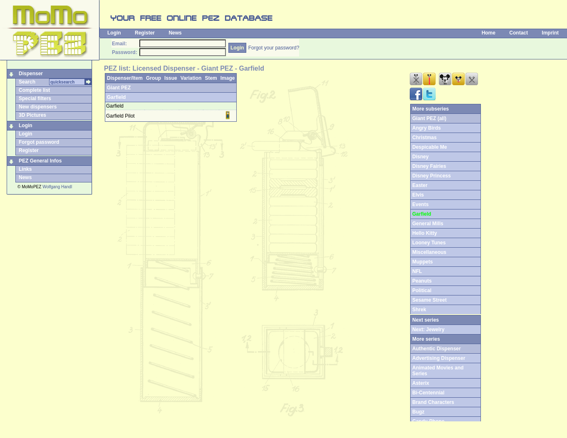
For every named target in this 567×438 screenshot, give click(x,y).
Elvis (418, 195)
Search (27, 82)
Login (114, 33)
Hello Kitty (424, 233)
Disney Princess (431, 176)
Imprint (550, 33)
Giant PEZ (119, 88)
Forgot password (39, 142)
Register (145, 33)
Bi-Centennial (428, 393)
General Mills (427, 223)
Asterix (420, 383)
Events (420, 204)
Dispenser (31, 73)
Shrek (419, 310)
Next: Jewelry (428, 329)
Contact (518, 33)
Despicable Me (429, 147)
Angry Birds (426, 128)
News (174, 33)
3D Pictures (32, 115)
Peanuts (422, 281)
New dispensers (38, 107)
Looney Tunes (429, 243)
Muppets (422, 262)
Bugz (418, 412)
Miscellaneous (429, 252)
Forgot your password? (274, 48)
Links (25, 169)
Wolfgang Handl (57, 187)
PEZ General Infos (40, 161)
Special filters (35, 98)
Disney (420, 157)
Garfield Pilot (120, 116)
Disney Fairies (429, 166)
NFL (417, 271)
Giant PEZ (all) (429, 118)
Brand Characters (433, 402)
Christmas (424, 137)
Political (421, 290)
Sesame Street (429, 300)
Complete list (34, 90)
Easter (420, 185)
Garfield (116, 97)
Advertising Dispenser (438, 358)
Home (488, 33)
